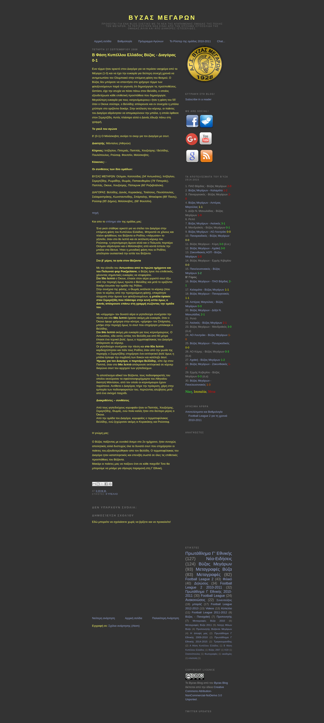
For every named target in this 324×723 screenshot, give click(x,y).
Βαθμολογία (125, 41)
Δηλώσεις (201, 583)
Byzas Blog (196, 682)
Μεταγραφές (209, 574)
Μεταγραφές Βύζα (214, 569)
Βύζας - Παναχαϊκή (197, 616)
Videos (210, 608)
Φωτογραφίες (211, 654)
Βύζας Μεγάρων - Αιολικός (204, 223)
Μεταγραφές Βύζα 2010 (209, 620)
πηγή (95, 212)
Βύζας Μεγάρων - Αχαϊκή (205, 248)
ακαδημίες (227, 654)
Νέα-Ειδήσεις (219, 558)
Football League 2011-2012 (209, 612)
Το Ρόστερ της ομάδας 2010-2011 (190, 41)
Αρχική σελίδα (102, 41)
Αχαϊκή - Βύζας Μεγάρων (205, 359)
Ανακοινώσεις (195, 600)
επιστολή (193, 658)
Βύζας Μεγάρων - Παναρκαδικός (209, 343)
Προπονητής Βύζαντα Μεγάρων (214, 629)
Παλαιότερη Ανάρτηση (165, 618)
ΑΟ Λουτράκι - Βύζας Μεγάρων (208, 335)
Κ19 (226, 650)
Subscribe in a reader (198, 99)
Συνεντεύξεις (224, 600)
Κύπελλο (112, 494)
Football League (213, 595)
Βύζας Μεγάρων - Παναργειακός (209, 293)
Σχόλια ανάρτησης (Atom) (123, 625)
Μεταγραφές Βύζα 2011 (198, 625)
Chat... (221, 41)
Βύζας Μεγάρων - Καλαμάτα (205, 190)
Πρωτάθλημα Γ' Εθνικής (208, 553)
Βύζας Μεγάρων (215, 563)
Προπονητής (224, 616)
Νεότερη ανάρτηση (103, 618)
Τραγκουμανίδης (223, 641)
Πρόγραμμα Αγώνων (150, 41)
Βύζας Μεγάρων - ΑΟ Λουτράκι (207, 231)
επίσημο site (113, 221)
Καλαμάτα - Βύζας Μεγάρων (207, 289)
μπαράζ (197, 604)
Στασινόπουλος (192, 654)
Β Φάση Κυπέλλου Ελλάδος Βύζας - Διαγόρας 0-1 (134, 57)
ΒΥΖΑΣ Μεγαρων (162, 17)
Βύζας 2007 (214, 650)
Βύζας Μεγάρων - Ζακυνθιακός (208, 364)
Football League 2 (199, 579)
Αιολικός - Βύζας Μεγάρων (206, 322)
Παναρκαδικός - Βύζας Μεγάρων (209, 235)
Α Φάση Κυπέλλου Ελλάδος (204, 646)
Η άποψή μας (199, 633)
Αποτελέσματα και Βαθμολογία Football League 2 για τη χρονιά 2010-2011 (206, 416)
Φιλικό (227, 579)
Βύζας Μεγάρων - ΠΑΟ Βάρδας (209, 281)
